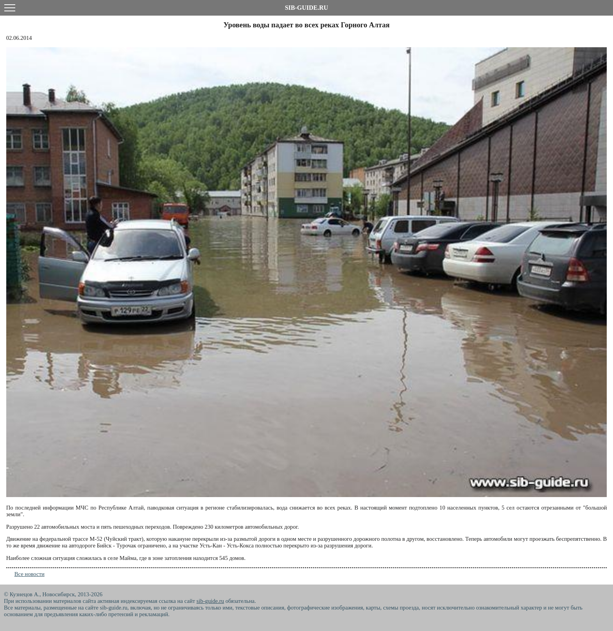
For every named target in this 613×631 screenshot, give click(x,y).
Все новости (29, 574)
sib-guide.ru (210, 601)
